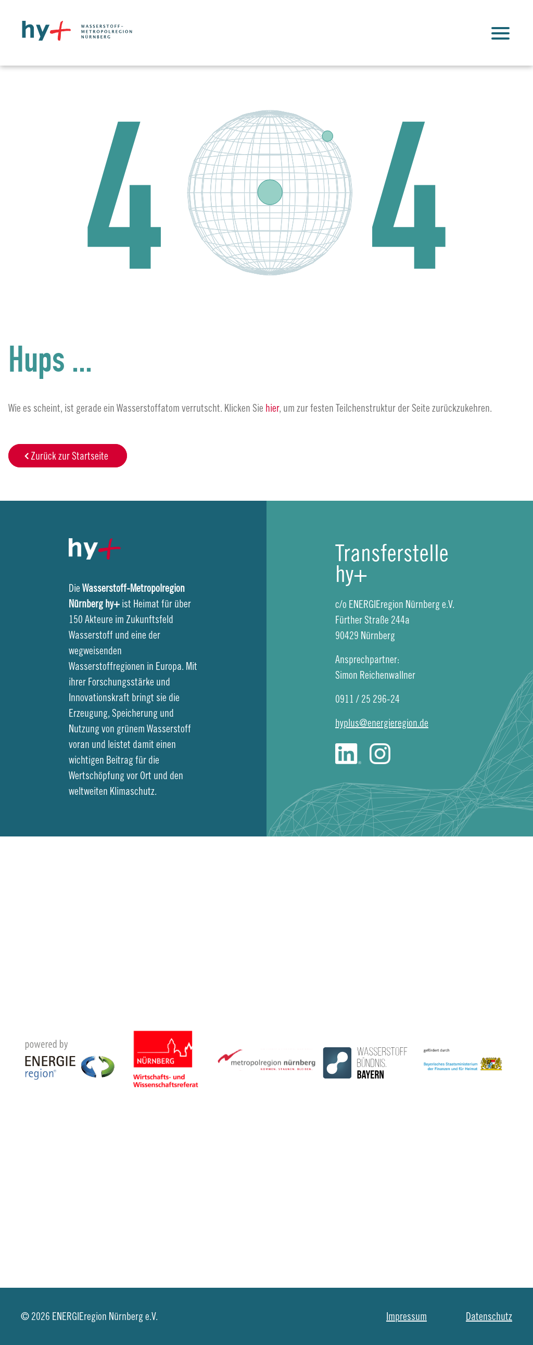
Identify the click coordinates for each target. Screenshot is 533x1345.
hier (272, 408)
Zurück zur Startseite (69, 456)
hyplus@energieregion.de (381, 723)
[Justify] (501, 33)
